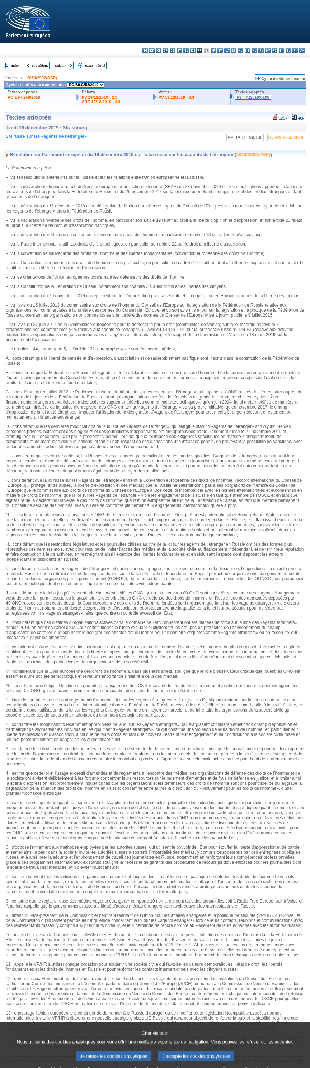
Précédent (40, 65)
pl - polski (261, 50)
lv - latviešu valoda (227, 50)
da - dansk (165, 50)
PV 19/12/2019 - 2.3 (99, 97)
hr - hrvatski (213, 50)
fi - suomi (295, 50)
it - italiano (220, 50)
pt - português (268, 50)
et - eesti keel (179, 50)
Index (15, 65)
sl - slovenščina (288, 50)
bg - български (145, 50)
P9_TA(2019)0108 (252, 97)
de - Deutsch (172, 50)
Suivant (60, 65)
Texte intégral (95, 65)
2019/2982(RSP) (42, 78)
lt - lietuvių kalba (233, 50)
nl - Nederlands (254, 50)
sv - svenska (302, 50)
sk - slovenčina (281, 50)
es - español (152, 50)
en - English (193, 50)
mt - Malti (247, 50)
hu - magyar (240, 50)
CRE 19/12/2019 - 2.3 (100, 101)
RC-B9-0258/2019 (24, 97)
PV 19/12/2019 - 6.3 (176, 97)
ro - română (274, 50)
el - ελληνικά (186, 50)
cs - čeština (158, 50)
